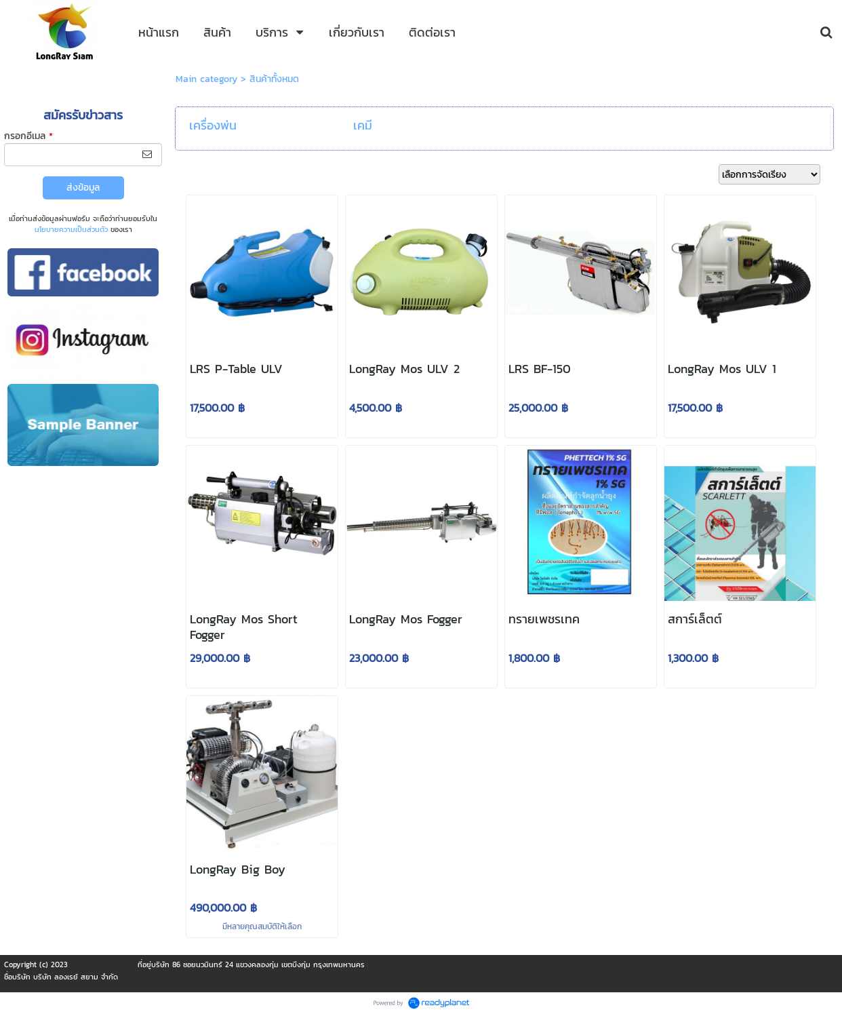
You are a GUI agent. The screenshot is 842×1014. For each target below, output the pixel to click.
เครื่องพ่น (213, 125)
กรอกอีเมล (28, 136)
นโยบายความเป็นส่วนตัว (71, 229)
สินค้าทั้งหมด (274, 79)
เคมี (362, 125)
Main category (206, 79)
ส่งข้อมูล (83, 187)
